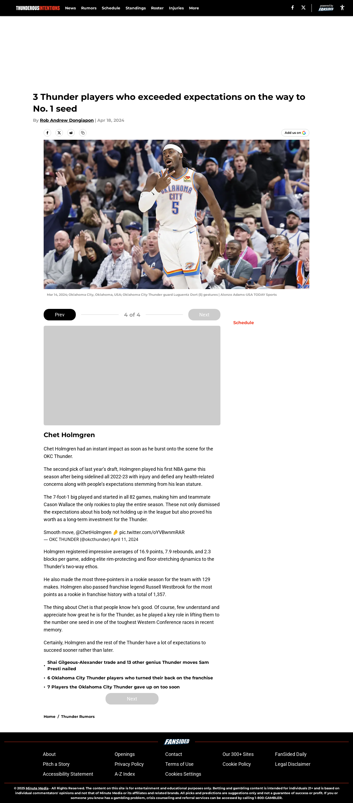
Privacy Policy (129, 764)
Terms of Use (179, 764)
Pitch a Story (56, 764)
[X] (303, 7)
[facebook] (292, 7)
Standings (136, 8)
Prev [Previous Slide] (60, 314)
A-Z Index (125, 774)
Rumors (88, 8)
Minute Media (37, 788)
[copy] (83, 133)
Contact (173, 754)
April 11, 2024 (124, 539)
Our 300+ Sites (238, 754)
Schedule (111, 8)
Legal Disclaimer (292, 764)
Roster (157, 8)
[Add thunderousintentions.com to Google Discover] (295, 133)
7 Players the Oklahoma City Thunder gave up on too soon (113, 687)
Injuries (176, 8)
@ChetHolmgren (93, 532)
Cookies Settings (183, 774)
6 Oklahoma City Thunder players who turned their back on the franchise (130, 677)
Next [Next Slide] (204, 314)
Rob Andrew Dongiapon (67, 120)
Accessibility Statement (68, 774)
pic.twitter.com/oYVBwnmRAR (152, 532)
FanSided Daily (291, 754)
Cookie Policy (237, 764)
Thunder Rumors (78, 716)
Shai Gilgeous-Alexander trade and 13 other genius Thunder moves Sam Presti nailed (128, 665)
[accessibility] (342, 7)
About (49, 754)
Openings (125, 754)
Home (49, 716)
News (70, 8)
